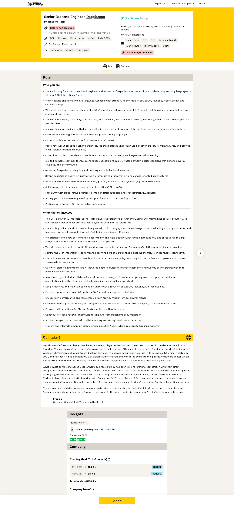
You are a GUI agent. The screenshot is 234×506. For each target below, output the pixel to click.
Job (107, 66)
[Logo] (36, 4)
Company (124, 66)
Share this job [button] (52, 482)
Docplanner (95, 17)
